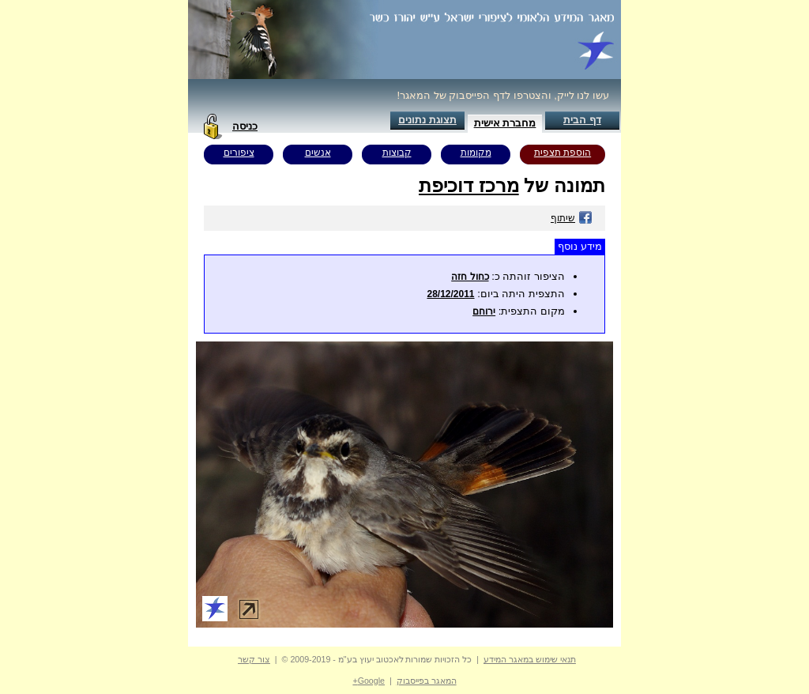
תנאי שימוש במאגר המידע (530, 659)
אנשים (318, 152)
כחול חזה (469, 276)
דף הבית (582, 120)
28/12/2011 (450, 294)
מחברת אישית (505, 123)
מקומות (476, 152)
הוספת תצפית (562, 152)
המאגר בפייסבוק (427, 680)
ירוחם (483, 311)
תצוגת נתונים (427, 120)
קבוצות (397, 152)
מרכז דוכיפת (469, 185)
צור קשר (254, 659)
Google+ (368, 680)
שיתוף (572, 218)
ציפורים (239, 152)
